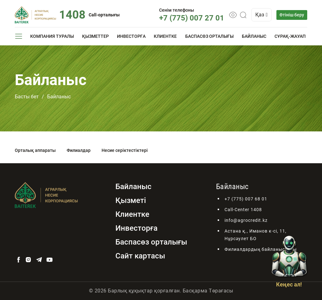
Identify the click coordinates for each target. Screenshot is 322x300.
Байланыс (254, 36)
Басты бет (27, 97)
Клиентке (165, 36)
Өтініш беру (292, 14)
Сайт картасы (140, 255)
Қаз (261, 15)
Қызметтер (95, 36)
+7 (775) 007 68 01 (246, 198)
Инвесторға (131, 36)
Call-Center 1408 (243, 209)
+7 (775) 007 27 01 (191, 18)
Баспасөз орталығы (209, 36)
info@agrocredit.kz (246, 220)
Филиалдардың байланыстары (261, 249)
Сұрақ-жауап (290, 36)
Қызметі (130, 200)
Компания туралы (52, 36)
